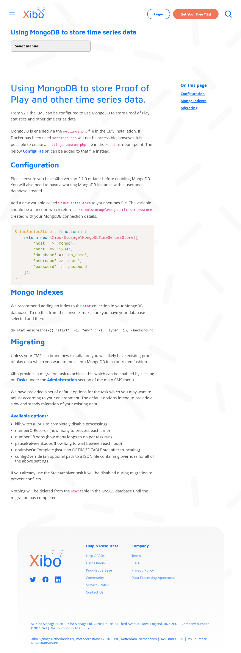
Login (158, 14)
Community (95, 578)
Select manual (27, 46)
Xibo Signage (45, 624)
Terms (136, 556)
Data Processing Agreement (153, 578)
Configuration (193, 93)
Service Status (97, 585)
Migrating (189, 108)
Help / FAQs (95, 556)
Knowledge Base (99, 570)
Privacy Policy (142, 570)
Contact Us (94, 592)
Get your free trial (196, 14)
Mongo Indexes (194, 100)
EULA (135, 563)
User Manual (96, 563)
